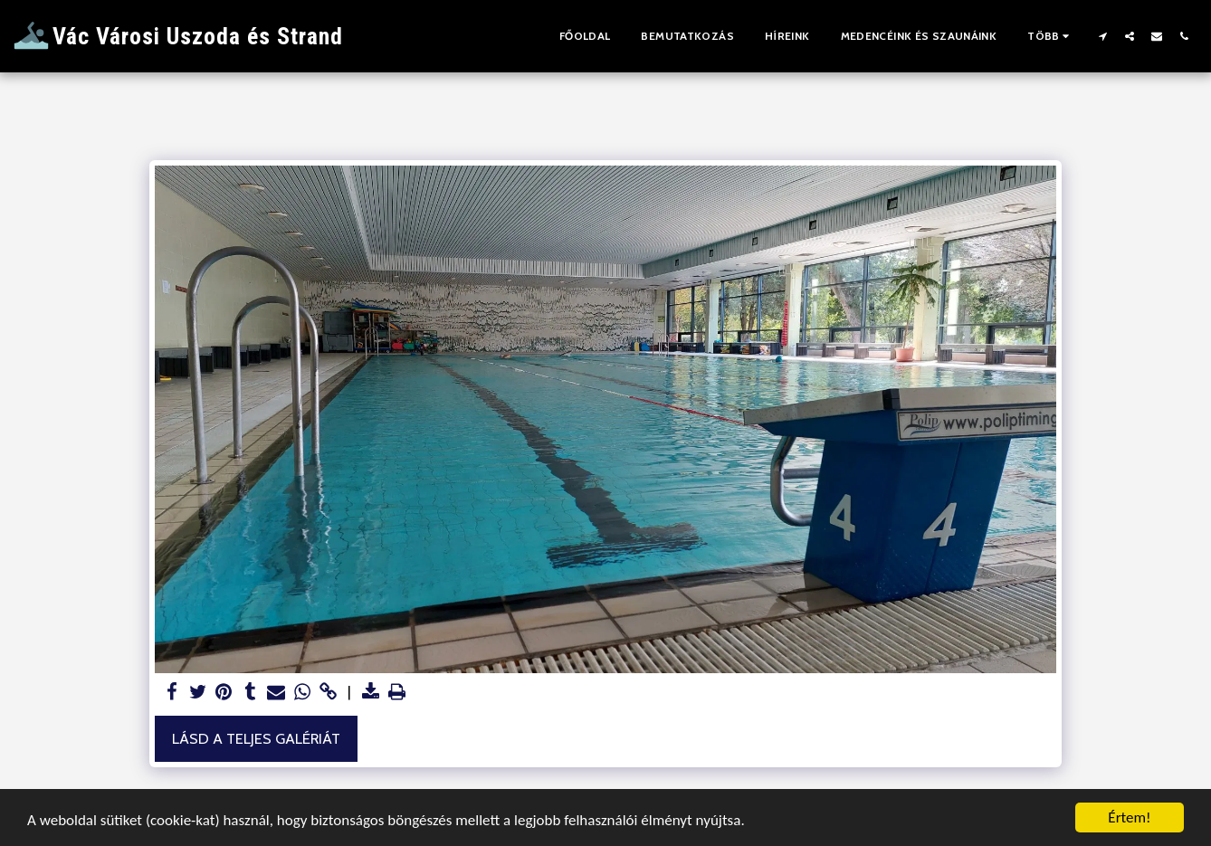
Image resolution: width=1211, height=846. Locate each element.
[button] (1102, 36)
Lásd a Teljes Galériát (256, 738)
